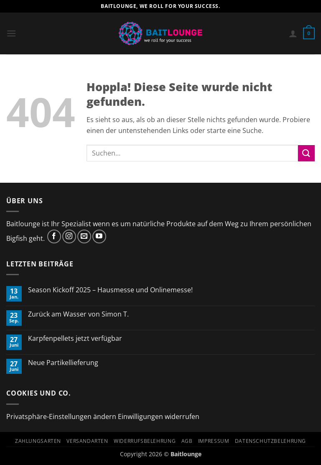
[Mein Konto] (293, 33)
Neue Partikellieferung (63, 363)
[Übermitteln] (306, 153)
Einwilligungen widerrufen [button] (158, 416)
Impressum (213, 441)
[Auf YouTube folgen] (99, 236)
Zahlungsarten (38, 441)
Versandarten (87, 441)
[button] (11, 33)
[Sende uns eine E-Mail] (84, 236)
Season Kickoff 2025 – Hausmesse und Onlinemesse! (111, 290)
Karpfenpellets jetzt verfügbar (75, 338)
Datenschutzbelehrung (270, 441)
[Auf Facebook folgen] (54, 236)
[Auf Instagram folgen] (69, 236)
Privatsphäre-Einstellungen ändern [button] (61, 416)
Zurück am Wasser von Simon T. (78, 314)
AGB (187, 441)
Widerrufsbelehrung (145, 441)
